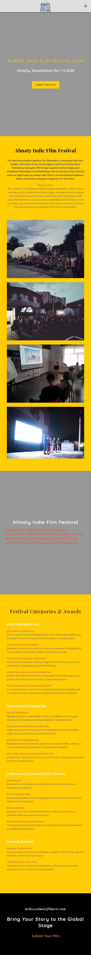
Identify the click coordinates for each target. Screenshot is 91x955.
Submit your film (46, 936)
